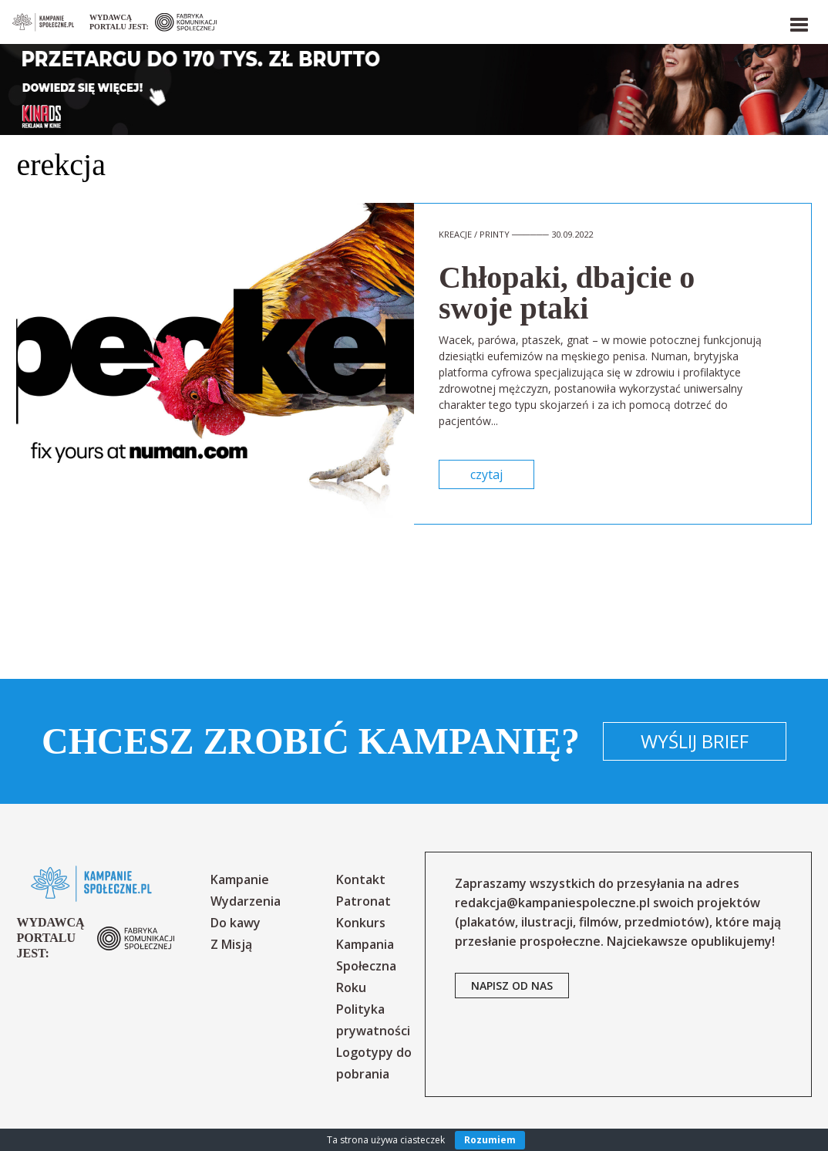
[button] (798, 21)
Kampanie (239, 879)
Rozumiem (490, 1139)
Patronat (363, 901)
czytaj (486, 474)
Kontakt (360, 879)
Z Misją (231, 944)
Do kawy (235, 922)
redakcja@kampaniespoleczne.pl (552, 902)
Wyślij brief (695, 741)
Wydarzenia (245, 901)
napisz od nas (512, 985)
